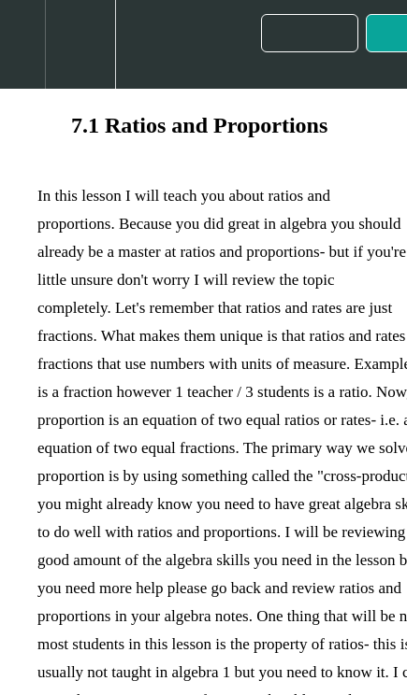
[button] (22, 44)
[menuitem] (80, 44)
